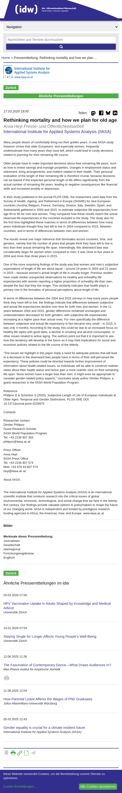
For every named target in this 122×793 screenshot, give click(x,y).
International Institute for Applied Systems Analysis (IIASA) (57, 131)
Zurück (11, 88)
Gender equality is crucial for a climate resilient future (44, 727)
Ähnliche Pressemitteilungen (61, 96)
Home (5, 58)
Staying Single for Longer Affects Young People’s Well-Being (49, 636)
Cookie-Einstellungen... (20, 786)
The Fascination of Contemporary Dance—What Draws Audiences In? (57, 665)
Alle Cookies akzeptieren (98, 786)
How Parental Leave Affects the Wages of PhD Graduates (47, 699)
